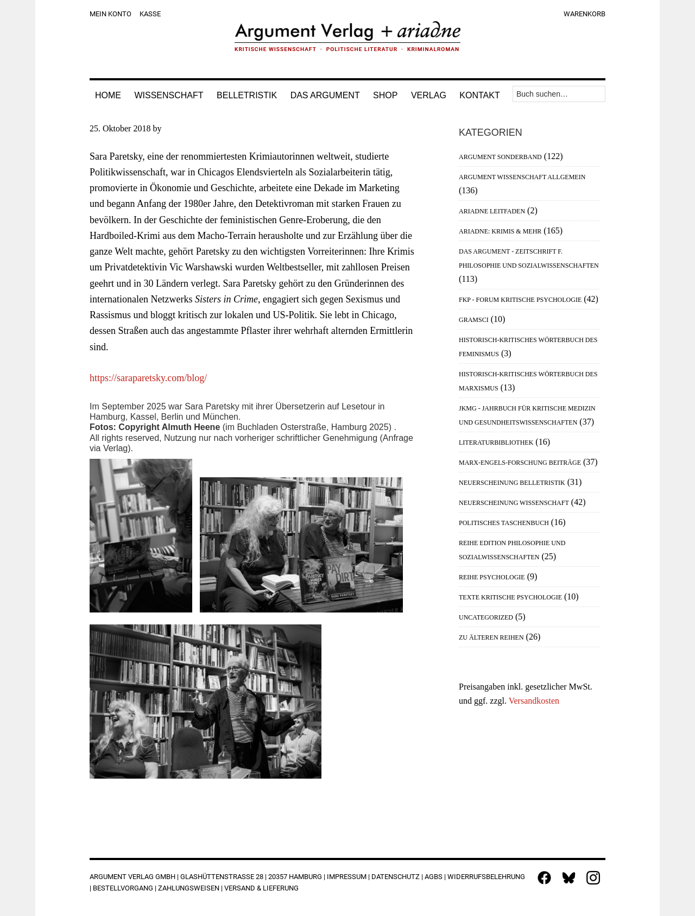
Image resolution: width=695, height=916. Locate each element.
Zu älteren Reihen (491, 637)
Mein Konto (110, 14)
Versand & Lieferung (261, 888)
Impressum (347, 877)
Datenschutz (395, 877)
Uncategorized (486, 617)
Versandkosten (534, 700)
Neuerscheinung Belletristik (512, 483)
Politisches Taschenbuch (504, 523)
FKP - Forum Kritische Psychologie (520, 300)
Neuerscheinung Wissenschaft (514, 503)
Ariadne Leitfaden (492, 211)
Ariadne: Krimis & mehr (500, 231)
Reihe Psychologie (492, 577)
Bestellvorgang (123, 888)
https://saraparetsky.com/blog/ (148, 377)
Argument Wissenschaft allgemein (522, 177)
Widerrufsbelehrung (486, 877)
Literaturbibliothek (496, 442)
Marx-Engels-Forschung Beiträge (520, 462)
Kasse (150, 14)
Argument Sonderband (500, 157)
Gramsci (474, 320)
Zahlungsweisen (188, 888)
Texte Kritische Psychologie (510, 597)
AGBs (434, 877)
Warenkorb (584, 14)
